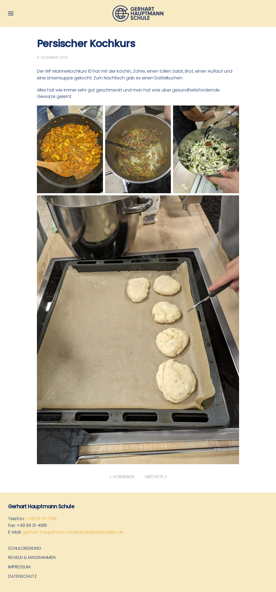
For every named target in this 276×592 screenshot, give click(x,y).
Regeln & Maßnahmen (32, 557)
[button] (10, 13)
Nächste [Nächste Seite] (156, 477)
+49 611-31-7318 (41, 519)
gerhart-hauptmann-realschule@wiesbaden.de (72, 532)
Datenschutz (22, 576)
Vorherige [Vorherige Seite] (122, 477)
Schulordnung (24, 548)
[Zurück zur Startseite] (138, 13)
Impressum (19, 567)
